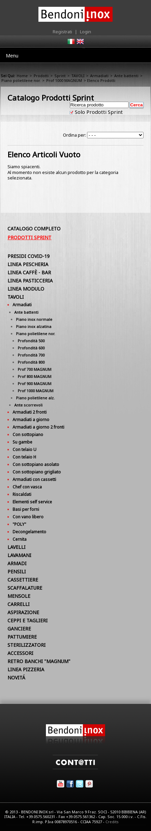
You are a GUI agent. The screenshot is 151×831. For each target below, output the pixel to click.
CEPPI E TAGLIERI (27, 620)
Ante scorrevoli (28, 405)
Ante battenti (126, 75)
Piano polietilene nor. (20, 80)
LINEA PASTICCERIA (30, 280)
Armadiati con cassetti (34, 479)
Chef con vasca (27, 487)
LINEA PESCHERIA (27, 264)
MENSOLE (18, 596)
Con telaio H (24, 457)
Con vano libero (28, 517)
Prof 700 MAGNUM (34, 369)
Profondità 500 (31, 340)
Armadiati (99, 75)
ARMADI (17, 563)
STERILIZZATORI (26, 645)
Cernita (20, 539)
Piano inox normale (34, 319)
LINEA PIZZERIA (25, 669)
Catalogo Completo (34, 228)
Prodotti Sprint (29, 237)
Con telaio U (24, 449)
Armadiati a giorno (31, 419)
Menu (12, 55)
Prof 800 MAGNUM (34, 376)
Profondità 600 (31, 347)
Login (85, 32)
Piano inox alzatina (33, 326)
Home (22, 75)
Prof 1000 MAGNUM (64, 80)
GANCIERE (19, 628)
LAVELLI (16, 547)
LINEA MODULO (25, 288)
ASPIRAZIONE (23, 612)
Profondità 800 (31, 362)
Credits (112, 821)
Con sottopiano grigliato (37, 472)
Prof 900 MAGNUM (34, 383)
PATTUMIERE (22, 637)
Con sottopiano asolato (36, 464)
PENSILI (16, 571)
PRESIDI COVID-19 (28, 256)
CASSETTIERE (22, 579)
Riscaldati (22, 494)
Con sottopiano (28, 434)
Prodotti (41, 75)
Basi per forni (26, 509)
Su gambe (22, 442)
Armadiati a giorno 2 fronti (38, 427)
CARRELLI (18, 604)
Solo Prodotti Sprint (98, 111)
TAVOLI (77, 75)
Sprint (60, 75)
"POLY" (19, 524)
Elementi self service (32, 502)
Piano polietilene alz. (35, 397)
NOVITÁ (16, 677)
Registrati (62, 32)
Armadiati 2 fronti (30, 412)
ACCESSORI (20, 653)
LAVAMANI (19, 555)
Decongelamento (29, 532)
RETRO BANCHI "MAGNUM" (38, 661)
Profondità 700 (31, 355)
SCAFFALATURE (24, 588)
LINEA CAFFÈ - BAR (29, 272)
